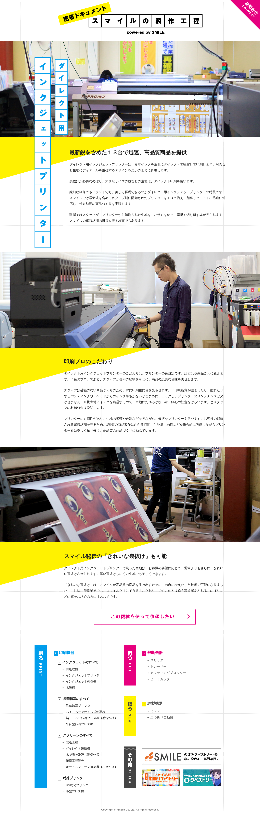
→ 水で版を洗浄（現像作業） (82, 754)
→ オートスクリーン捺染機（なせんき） (90, 766)
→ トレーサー (156, 666)
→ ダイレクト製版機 (76, 748)
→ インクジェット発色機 (79, 681)
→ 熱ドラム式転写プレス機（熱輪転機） (90, 718)
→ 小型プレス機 (73, 791)
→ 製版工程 (70, 742)
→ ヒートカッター (159, 679)
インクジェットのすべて (78, 662)
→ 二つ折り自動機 (159, 717)
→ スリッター (156, 660)
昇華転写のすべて (73, 699)
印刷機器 (64, 653)
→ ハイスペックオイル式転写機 (83, 712)
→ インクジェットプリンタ (80, 675)
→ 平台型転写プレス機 (77, 724)
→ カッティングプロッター (166, 673)
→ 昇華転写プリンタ (76, 705)
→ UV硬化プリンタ (75, 785)
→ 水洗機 (68, 687)
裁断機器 (152, 653)
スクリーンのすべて (75, 735)
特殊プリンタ (70, 778)
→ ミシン (153, 711)
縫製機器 (152, 703)
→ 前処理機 (70, 669)
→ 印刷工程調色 (73, 760)
